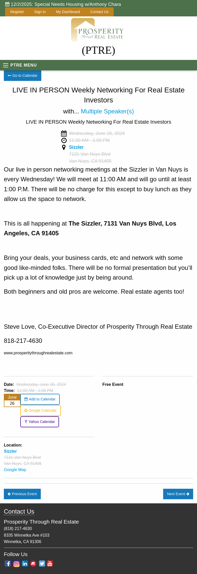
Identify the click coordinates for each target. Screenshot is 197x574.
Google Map (15, 469)
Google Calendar (40, 410)
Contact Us (99, 12)
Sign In (40, 12)
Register (17, 12)
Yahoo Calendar (39, 422)
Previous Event (22, 494)
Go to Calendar (22, 75)
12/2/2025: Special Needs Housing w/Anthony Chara (63, 4)
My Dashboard (68, 12)
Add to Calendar (39, 399)
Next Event (178, 494)
